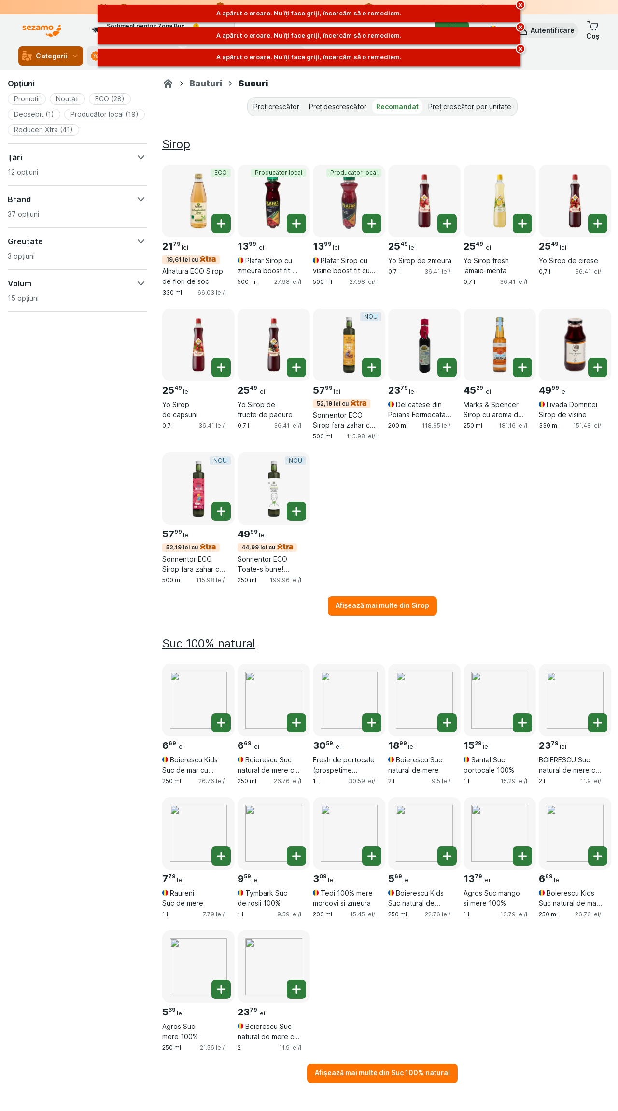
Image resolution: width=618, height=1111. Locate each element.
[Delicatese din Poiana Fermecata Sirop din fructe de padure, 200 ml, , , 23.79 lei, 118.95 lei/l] (424, 345)
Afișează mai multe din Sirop (383, 605)
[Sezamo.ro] (168, 83)
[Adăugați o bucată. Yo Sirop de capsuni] (221, 367)
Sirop (176, 144)
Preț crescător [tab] (276, 106)
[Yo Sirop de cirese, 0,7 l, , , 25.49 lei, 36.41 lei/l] (575, 201)
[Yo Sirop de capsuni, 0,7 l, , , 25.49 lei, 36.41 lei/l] (198, 345)
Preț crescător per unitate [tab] (469, 106)
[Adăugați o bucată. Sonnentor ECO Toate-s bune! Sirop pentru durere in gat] (296, 511)
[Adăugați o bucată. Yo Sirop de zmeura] (447, 223)
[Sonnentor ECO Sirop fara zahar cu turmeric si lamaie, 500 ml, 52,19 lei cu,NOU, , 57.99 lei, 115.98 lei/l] (349, 345)
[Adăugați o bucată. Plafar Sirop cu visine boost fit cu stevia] (371, 223)
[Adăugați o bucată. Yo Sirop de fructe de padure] (296, 367)
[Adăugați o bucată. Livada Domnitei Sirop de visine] (597, 367)
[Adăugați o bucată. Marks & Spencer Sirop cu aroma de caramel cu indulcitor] (522, 367)
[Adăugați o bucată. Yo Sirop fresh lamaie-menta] (522, 223)
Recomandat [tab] (397, 106)
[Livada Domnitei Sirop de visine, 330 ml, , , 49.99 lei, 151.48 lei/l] (575, 345)
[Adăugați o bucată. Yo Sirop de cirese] (597, 223)
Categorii (50, 56)
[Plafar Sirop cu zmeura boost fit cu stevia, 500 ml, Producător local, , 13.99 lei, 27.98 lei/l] (274, 201)
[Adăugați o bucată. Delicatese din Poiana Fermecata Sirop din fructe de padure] (447, 367)
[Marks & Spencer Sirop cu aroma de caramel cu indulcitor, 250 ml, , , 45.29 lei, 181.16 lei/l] (500, 345)
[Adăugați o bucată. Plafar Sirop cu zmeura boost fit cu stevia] (296, 223)
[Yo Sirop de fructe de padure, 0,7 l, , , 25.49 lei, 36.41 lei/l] (274, 345)
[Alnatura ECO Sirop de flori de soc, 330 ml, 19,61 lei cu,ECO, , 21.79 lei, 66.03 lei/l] (198, 201)
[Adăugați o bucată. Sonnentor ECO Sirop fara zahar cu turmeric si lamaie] (371, 367)
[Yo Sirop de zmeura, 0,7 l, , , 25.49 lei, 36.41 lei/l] (424, 201)
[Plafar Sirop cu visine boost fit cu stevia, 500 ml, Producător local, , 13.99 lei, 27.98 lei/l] (349, 201)
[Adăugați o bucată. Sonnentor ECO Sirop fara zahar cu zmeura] (221, 511)
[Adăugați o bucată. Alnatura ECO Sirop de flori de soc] (221, 223)
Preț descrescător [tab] (338, 106)
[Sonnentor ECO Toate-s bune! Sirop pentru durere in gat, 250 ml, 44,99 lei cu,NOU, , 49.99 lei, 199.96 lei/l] (274, 488)
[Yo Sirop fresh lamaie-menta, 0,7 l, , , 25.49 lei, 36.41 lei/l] (500, 201)
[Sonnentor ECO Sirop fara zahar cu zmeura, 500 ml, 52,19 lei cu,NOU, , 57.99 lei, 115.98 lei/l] (198, 488)
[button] (545, 30)
